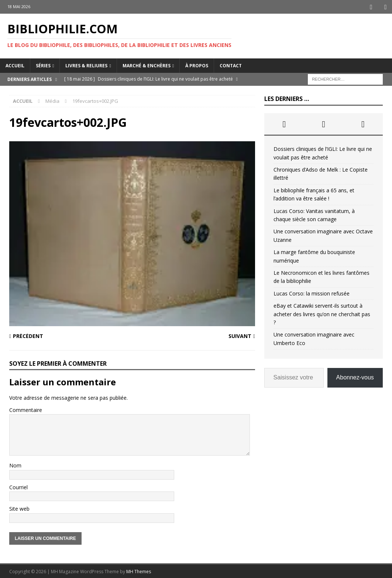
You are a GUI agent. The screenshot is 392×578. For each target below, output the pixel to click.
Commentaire (25, 409)
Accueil (15, 65)
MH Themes (138, 571)
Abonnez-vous (355, 376)
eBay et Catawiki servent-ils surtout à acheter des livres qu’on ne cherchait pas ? (322, 313)
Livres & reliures (86, 65)
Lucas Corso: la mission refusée (312, 292)
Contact (231, 65)
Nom (15, 465)
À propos (196, 65)
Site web (19, 507)
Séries (43, 65)
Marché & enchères (147, 65)
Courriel (18, 486)
